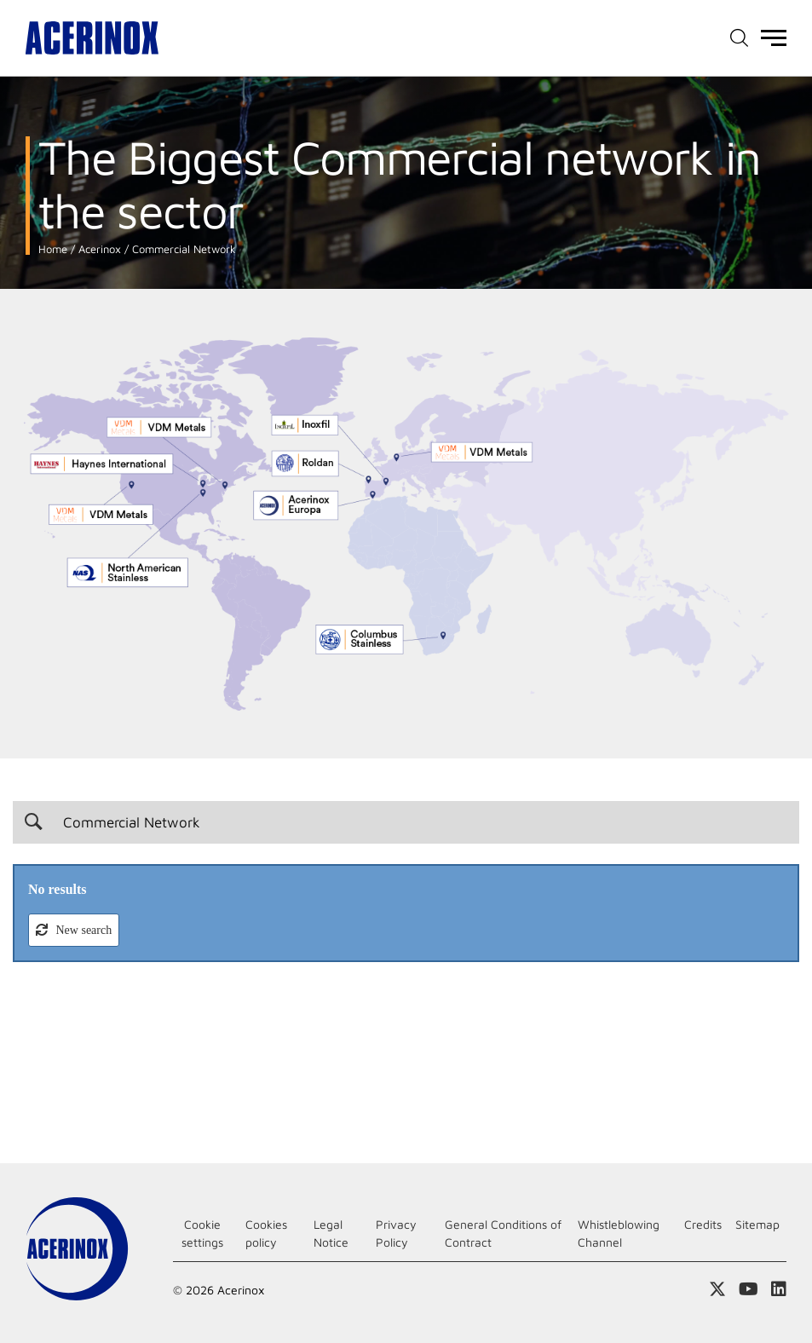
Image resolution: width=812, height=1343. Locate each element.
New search (82, 930)
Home (52, 249)
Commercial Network (182, 249)
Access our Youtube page (748, 1289)
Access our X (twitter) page (717, 1289)
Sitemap (757, 1224)
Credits (703, 1224)
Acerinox (98, 249)
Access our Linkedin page (778, 1289)
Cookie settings (202, 1233)
